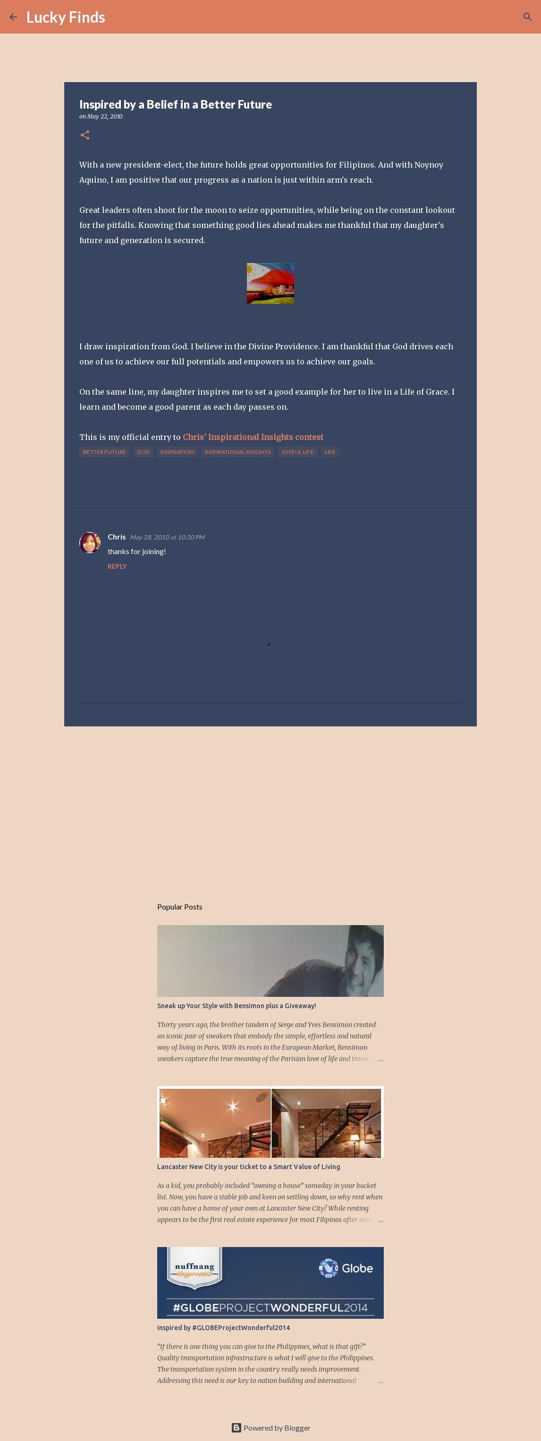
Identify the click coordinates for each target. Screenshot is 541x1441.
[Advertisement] (270, 807)
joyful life (297, 451)
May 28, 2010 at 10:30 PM (167, 537)
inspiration (177, 451)
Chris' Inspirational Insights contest (253, 437)
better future (104, 451)
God (143, 451)
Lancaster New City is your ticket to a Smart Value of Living (248, 1167)
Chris (117, 536)
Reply (117, 566)
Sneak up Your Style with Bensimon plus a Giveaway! (236, 1006)
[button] (85, 135)
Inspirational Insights (237, 451)
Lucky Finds (65, 17)
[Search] (118, 17)
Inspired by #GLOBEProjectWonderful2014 (223, 1327)
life (330, 451)
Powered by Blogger (271, 1427)
